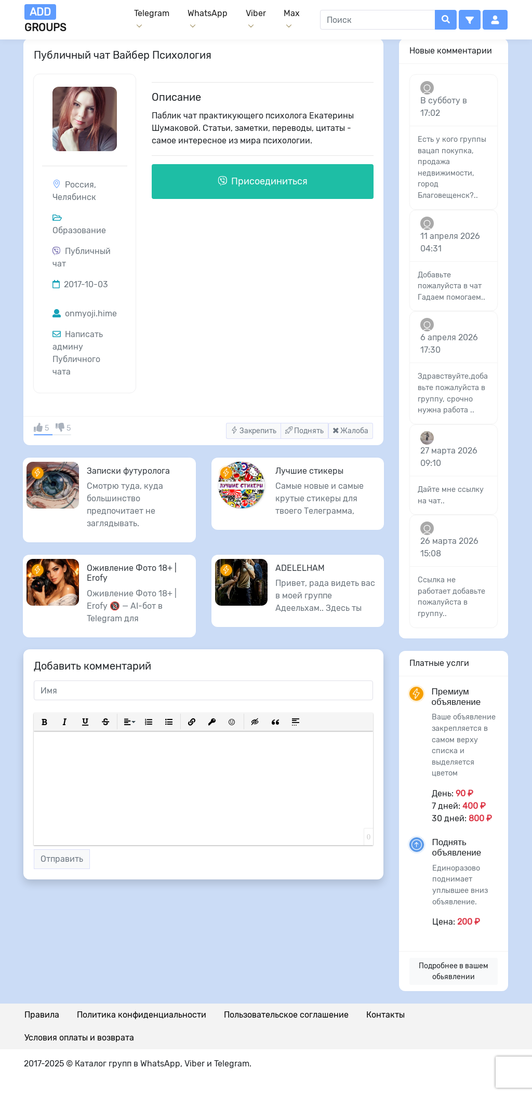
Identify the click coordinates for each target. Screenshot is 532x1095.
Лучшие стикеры (309, 471)
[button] (470, 20)
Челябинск (74, 197)
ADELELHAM (300, 568)
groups (45, 19)
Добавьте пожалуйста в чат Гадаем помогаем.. (451, 286)
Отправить (62, 859)
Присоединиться (263, 181)
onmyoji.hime (84, 313)
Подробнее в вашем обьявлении (453, 971)
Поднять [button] (304, 430)
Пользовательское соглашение (286, 1015)
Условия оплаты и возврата (79, 1038)
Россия (79, 185)
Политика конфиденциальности (141, 1015)
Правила (41, 1015)
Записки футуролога (128, 471)
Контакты (385, 1015)
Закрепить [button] (253, 430)
